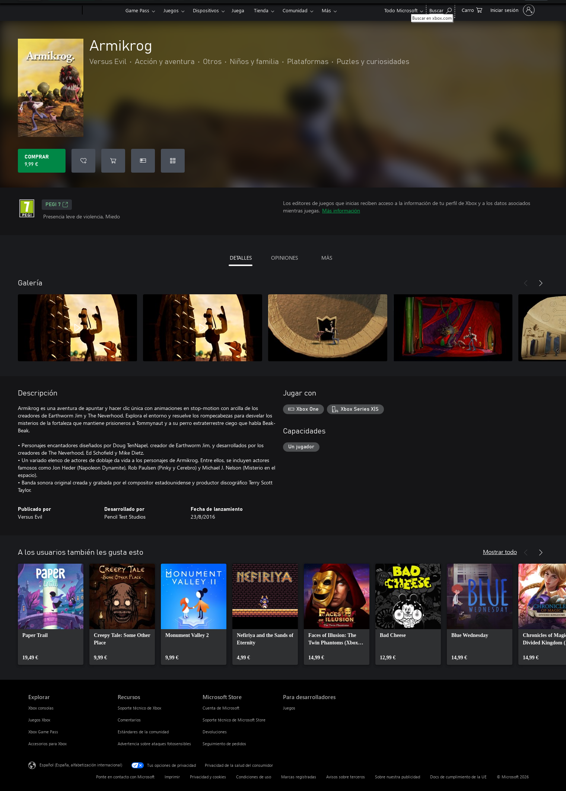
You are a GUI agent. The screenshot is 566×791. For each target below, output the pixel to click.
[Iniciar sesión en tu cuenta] (512, 10)
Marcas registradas (298, 776)
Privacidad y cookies (208, 776)
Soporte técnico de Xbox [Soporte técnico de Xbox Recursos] (139, 707)
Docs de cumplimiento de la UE (458, 776)
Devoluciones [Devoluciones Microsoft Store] (215, 731)
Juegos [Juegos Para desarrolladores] (289, 707)
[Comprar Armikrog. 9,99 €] (42, 161)
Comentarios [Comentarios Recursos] (129, 719)
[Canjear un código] (173, 161)
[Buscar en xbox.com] (440, 9)
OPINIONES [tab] (284, 257)
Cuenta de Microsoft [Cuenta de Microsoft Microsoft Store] (221, 707)
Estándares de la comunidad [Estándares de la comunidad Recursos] (143, 731)
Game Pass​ (137, 10)
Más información (341, 210)
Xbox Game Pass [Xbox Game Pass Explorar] (43, 731)
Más (326, 10)
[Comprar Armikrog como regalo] (143, 161)
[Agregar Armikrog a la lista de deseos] (83, 161)
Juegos (171, 10)
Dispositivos (206, 10)
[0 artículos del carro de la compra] (472, 9)
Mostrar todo (500, 551)
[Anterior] (525, 283)
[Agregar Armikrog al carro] (113, 161)
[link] (50, 614)
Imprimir (172, 776)
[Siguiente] (540, 283)
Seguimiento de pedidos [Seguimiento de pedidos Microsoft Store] (224, 743)
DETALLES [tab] (241, 257)
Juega (238, 10)
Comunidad (295, 10)
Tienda (261, 10)
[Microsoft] (53, 10)
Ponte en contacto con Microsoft (125, 776)
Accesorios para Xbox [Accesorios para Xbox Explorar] (47, 743)
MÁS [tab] (326, 257)
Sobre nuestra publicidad (397, 776)
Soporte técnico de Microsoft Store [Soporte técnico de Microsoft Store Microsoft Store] (234, 719)
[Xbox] (103, 10)
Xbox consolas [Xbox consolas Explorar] (41, 707)
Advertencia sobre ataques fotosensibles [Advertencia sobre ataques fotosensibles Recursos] (154, 743)
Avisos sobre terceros (345, 776)
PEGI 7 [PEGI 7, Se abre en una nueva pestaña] (56, 205)
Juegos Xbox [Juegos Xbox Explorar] (39, 719)
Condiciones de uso (253, 776)
